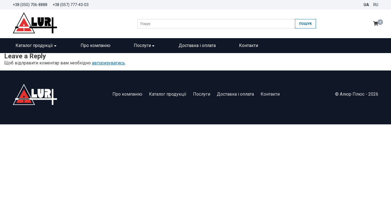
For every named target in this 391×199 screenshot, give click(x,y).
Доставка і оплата (197, 45)
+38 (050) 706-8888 (30, 4)
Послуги (144, 45)
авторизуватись (108, 63)
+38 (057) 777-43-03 (71, 4)
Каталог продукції (36, 45)
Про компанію (95, 45)
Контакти (248, 45)
